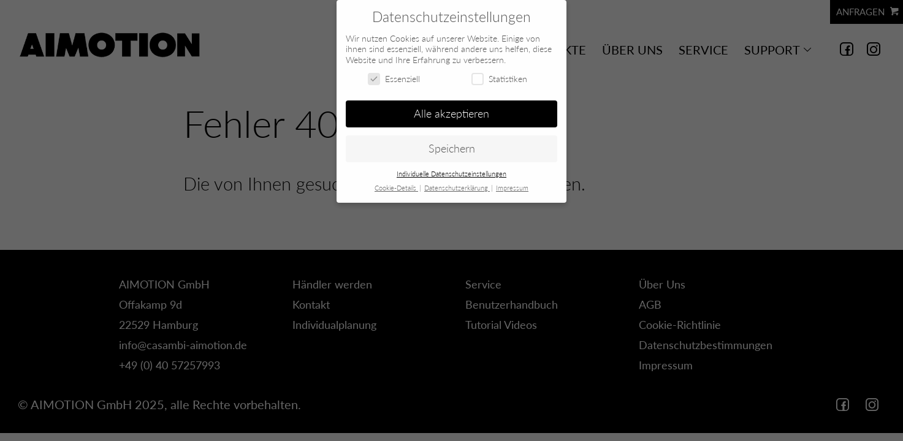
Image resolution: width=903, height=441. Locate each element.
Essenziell (394, 79)
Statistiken (499, 79)
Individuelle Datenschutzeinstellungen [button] (451, 174)
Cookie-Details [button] (396, 188)
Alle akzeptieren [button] (451, 113)
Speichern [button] (452, 148)
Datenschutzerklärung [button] (457, 188)
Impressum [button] (512, 188)
